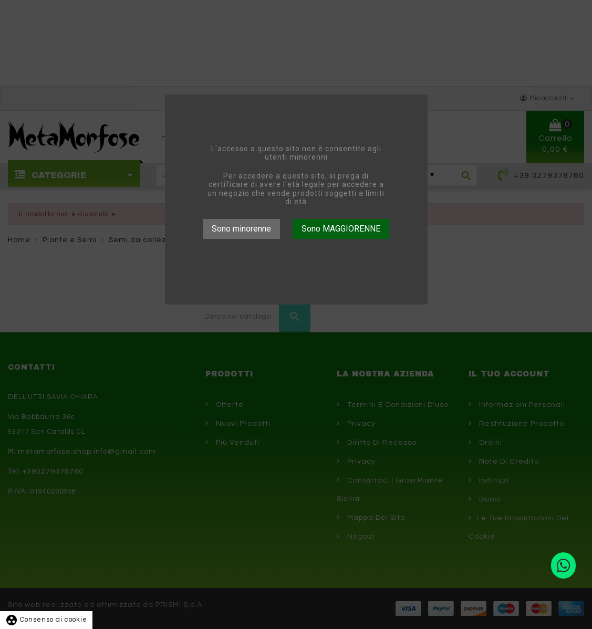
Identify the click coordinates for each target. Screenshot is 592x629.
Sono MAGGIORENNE (341, 229)
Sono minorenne (241, 229)
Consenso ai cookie (46, 619)
